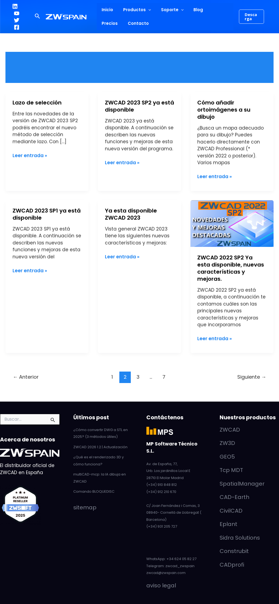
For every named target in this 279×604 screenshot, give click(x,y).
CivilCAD (231, 511)
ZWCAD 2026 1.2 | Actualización (100, 447)
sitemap (84, 507)
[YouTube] (16, 13)
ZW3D (227, 443)
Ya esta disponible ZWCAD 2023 (131, 214)
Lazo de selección (37, 102)
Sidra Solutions (240, 538)
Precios (213, 10)
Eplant (228, 524)
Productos (134, 10)
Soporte (167, 10)
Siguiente (251, 376)
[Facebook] (16, 27)
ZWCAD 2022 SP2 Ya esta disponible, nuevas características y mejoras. (230, 268)
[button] (37, 16)
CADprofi (232, 565)
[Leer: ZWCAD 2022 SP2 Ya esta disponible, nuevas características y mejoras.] (232, 223)
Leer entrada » (30, 155)
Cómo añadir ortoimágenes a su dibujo (223, 110)
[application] (145, 10)
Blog (192, 10)
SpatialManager (242, 484)
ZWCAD (230, 429)
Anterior (26, 376)
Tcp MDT (231, 470)
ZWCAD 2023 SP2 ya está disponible (139, 106)
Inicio (106, 10)
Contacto (111, 23)
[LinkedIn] (15, 6)
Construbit (234, 551)
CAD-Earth (234, 497)
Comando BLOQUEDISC (93, 491)
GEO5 (227, 457)
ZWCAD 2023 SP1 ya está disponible (47, 214)
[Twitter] (16, 20)
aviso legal (161, 585)
